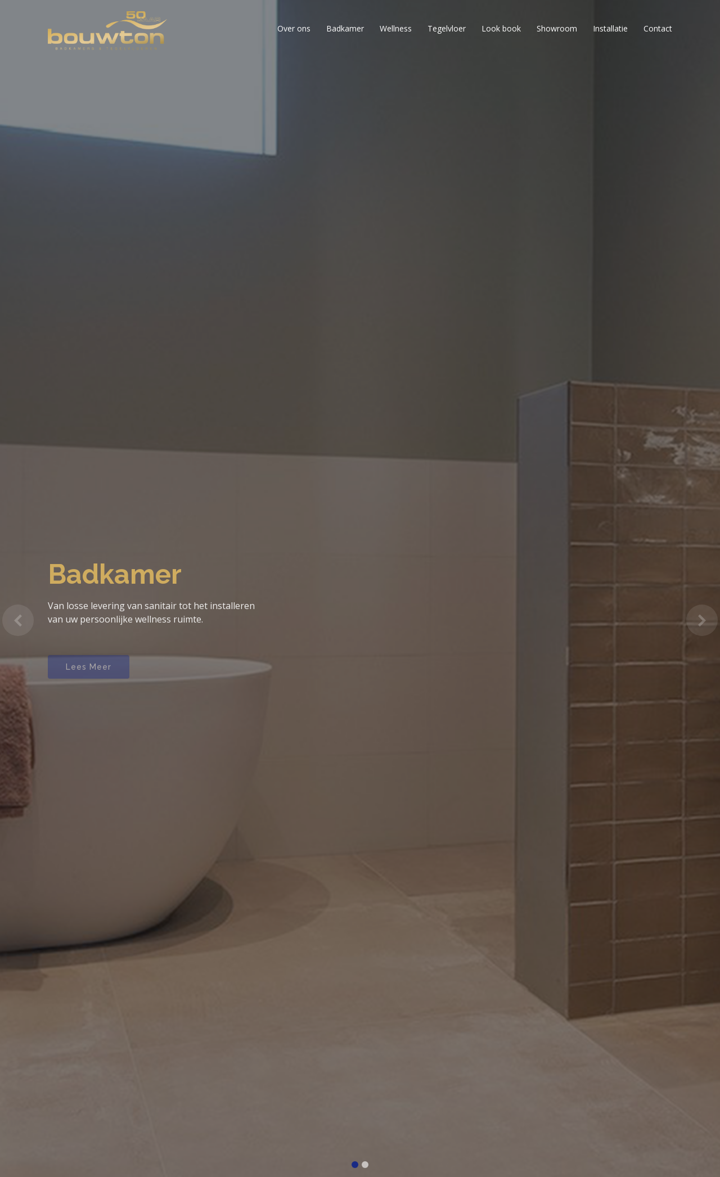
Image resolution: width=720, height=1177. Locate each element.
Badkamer (345, 28)
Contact (658, 28)
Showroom (557, 28)
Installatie (610, 28)
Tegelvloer (447, 28)
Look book (501, 28)
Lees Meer (88, 672)
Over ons (293, 28)
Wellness (396, 28)
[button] (18, 620)
